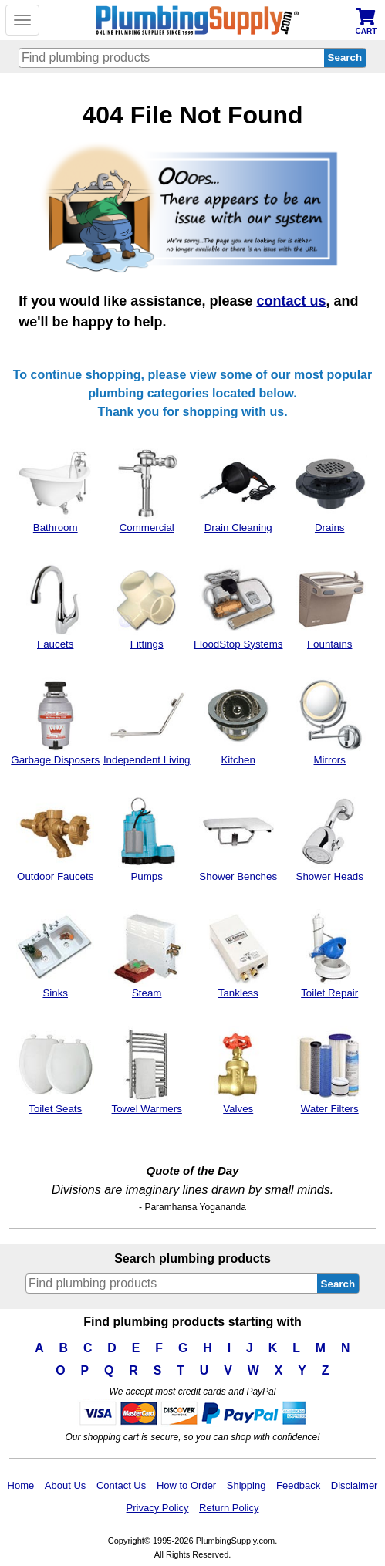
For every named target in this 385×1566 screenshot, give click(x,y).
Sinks (55, 954)
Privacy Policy (158, 1508)
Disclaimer (354, 1485)
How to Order (186, 1485)
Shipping (246, 1485)
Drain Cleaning (238, 488)
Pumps (147, 837)
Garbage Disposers (55, 721)
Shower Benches (238, 837)
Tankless (238, 954)
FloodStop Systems (238, 605)
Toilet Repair (330, 954)
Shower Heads (330, 837)
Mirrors (330, 721)
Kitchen (238, 721)
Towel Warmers (147, 1070)
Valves (238, 1070)
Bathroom (55, 488)
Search (338, 1284)
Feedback (298, 1485)
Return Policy (228, 1508)
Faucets (55, 605)
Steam (147, 954)
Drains (330, 488)
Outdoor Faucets (55, 837)
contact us (291, 301)
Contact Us (121, 1485)
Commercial (147, 488)
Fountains (330, 605)
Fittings (147, 605)
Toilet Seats (55, 1070)
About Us (65, 1485)
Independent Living (147, 721)
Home (21, 1485)
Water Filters (330, 1070)
